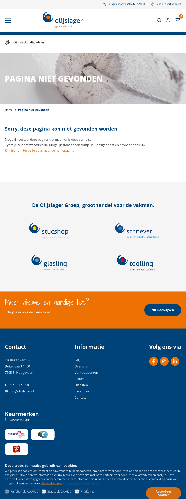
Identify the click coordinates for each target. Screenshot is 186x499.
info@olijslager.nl (19, 391)
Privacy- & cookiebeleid (71, 489)
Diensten (81, 385)
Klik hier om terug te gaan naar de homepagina (39, 150)
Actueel (80, 379)
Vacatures (82, 391)
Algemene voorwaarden (22, 489)
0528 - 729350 (17, 385)
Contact (80, 397)
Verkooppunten (86, 372)
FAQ (77, 360)
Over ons (81, 366)
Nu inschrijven (163, 310)
